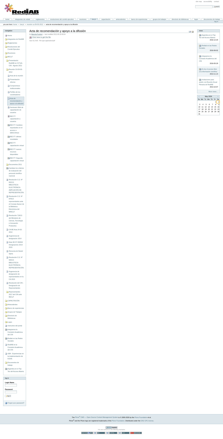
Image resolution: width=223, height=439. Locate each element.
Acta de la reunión (16, 76)
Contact (216, 1)
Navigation (8, 31)
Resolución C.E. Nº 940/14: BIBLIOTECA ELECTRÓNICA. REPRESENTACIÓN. (16, 262)
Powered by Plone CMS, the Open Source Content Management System (111, 427)
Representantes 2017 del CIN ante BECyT (15, 294)
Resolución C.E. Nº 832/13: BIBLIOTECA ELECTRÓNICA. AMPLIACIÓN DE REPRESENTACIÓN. (16, 186)
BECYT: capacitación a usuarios (15, 118)
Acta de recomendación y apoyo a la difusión (16, 101)
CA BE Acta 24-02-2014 (15, 231)
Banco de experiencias (139, 19)
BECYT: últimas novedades (15, 138)
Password (9, 389)
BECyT (94, 19)
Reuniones (82, 19)
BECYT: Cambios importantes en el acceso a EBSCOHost (16, 129)
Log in (216, 21)
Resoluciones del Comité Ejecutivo (62, 19)
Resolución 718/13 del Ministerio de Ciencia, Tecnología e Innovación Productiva (16, 221)
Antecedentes (121, 19)
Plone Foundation (141, 417)
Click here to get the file (40, 37)
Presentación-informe (15, 81)
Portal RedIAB (22, 9)
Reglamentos (40, 19)
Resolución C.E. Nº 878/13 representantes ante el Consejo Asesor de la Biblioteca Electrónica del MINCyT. (16, 204)
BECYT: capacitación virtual (17, 144)
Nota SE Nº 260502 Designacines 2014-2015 (16, 244)
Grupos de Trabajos (159, 19)
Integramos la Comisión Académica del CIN (15, 332)
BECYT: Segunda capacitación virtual (17, 159)
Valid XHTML (111, 433)
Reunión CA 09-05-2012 (35, 24)
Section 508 (87, 433)
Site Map (199, 1)
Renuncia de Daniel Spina (16, 252)
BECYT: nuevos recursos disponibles (15, 151)
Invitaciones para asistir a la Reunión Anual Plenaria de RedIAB (208, 83)
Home (7, 19)
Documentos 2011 (15, 164)
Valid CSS (124, 433)
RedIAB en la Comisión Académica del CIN (15, 347)
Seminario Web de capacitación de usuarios (16, 109)
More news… (213, 91)
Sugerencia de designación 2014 (15, 237)
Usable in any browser (136, 433)
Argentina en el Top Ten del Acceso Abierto (16, 370)
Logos (196, 19)
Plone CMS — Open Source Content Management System (96, 417)
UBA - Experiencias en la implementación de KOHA (16, 356)
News (201, 31)
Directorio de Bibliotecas (180, 19)
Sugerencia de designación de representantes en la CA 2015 (16, 275)
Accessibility (207, 1)
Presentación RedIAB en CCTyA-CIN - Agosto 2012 (16, 63)
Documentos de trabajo (212, 19)
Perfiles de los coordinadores (15, 93)
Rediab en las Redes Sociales (15, 340)
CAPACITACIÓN (105, 19)
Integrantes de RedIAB (22, 19)
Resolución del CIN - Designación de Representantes (16, 285)
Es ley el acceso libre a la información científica (208, 71)
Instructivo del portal (15, 326)
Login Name (9, 382)
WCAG (99, 433)
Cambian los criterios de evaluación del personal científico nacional (16, 172)
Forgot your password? (14, 403)
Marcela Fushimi (36, 34)
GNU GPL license (147, 420)
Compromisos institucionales (15, 87)
